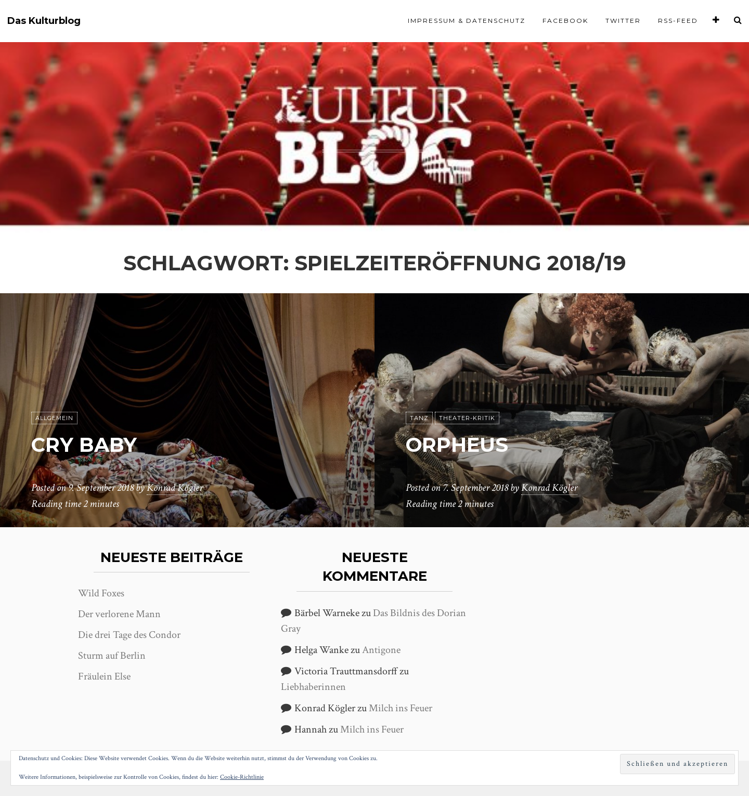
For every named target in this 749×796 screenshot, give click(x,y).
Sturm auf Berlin (112, 655)
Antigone (381, 650)
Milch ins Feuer (400, 708)
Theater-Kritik (467, 418)
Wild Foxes (101, 593)
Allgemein (54, 418)
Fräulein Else (104, 676)
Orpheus (459, 445)
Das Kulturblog (44, 21)
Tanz (419, 418)
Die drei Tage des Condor (129, 635)
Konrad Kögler (175, 488)
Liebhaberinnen (313, 687)
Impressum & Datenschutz (466, 20)
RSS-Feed (678, 20)
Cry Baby (86, 445)
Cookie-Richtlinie (242, 777)
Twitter (623, 20)
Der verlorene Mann (119, 614)
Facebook (565, 20)
